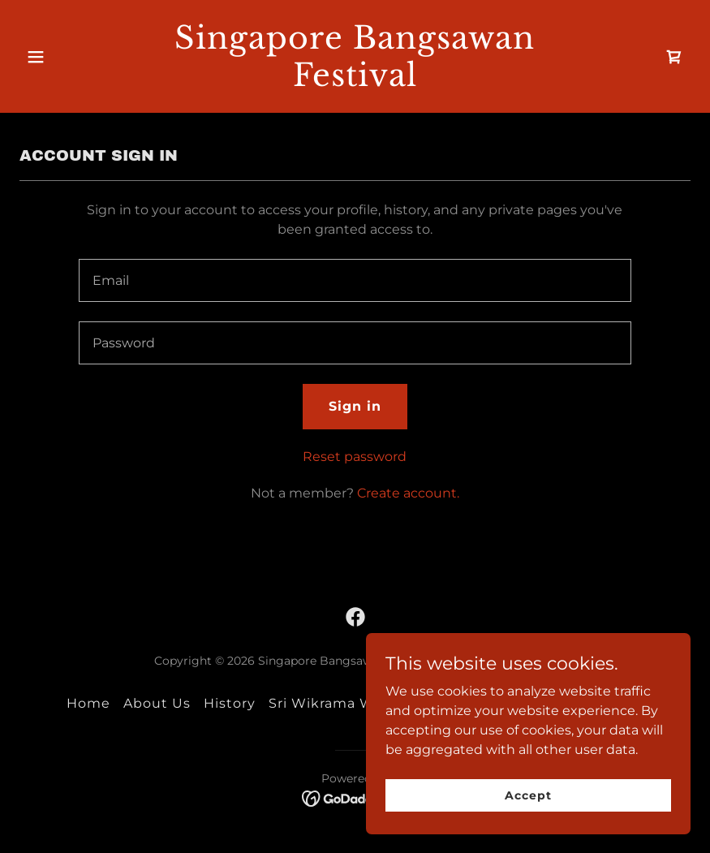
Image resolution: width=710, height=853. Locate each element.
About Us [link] (157, 703)
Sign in (355, 406)
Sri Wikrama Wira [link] (330, 703)
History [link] (230, 703)
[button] (69, 57)
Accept (528, 794)
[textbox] (355, 280)
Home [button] (88, 703)
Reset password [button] (355, 456)
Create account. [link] (408, 493)
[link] (355, 81)
